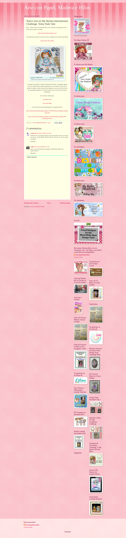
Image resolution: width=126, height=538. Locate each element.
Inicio (49, 203)
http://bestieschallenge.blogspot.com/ (47, 33)
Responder (33, 141)
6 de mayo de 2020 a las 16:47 (43, 133)
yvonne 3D (33, 133)
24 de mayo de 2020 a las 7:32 (42, 146)
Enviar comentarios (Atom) (37, 206)
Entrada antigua (65, 203)
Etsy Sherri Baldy (47, 103)
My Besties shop (47, 99)
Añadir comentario (32, 157)
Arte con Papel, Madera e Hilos (57, 7)
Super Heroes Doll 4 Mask (47, 40)
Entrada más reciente (31, 203)
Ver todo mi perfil (78, 257)
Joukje (32, 146)
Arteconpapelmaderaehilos (83, 255)
